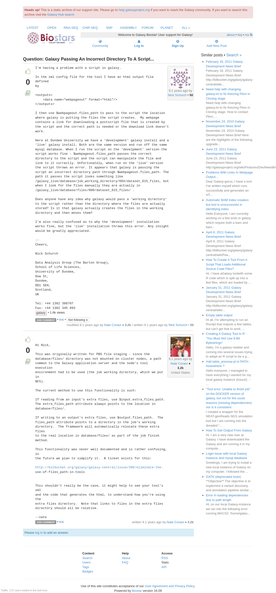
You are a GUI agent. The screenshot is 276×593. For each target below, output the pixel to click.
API (164, 567)
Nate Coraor (112, 325)
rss (249, 35)
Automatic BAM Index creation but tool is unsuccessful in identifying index (227, 204)
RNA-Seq (71, 28)
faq (240, 35)
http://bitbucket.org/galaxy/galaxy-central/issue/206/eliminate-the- (99, 467)
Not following (78, 320)
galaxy (41, 313)
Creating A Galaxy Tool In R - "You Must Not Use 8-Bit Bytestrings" (226, 338)
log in (39, 532)
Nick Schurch (177, 95)
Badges (87, 571)
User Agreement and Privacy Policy (170, 586)
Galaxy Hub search (60, 14)
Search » (234, 55)
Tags (85, 567)
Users (86, 562)
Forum (147, 28)
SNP (109, 28)
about (231, 35)
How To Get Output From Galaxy (229, 430)
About (126, 558)
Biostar (137, 591)
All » (186, 28)
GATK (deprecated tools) (223, 477)
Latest (32, 28)
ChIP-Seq (90, 28)
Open (51, 28)
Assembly (128, 28)
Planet (167, 28)
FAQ (125, 562)
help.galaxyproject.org (134, 10)
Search (87, 558)
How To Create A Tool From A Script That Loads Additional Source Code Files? (226, 264)
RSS (164, 558)
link (61, 320)
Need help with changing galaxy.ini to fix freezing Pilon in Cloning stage (228, 93)
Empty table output (219, 315)
